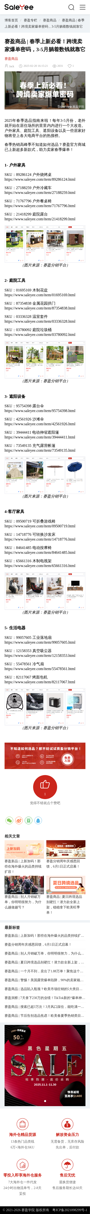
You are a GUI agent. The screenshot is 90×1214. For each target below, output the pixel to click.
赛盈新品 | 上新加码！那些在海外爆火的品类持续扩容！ (23, 866)
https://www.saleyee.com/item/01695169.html (40, 295)
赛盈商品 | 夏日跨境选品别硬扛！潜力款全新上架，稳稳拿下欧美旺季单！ (64, 904)
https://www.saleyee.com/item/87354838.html (40, 308)
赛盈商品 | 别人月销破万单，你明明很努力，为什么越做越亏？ (23, 902)
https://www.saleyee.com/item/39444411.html (40, 437)
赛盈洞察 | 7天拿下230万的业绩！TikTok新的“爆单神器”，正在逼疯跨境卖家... (45, 998)
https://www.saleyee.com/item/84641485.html (40, 552)
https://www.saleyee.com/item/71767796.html (40, 206)
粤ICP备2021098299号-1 (69, 1210)
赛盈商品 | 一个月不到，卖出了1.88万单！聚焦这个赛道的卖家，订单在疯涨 (45, 971)
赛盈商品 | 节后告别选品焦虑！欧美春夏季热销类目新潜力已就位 (45, 1015)
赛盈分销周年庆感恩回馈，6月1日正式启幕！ (63, 863)
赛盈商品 (49, 20)
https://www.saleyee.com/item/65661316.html (40, 566)
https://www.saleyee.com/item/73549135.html (40, 450)
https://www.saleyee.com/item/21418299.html (40, 219)
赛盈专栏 (30, 20)
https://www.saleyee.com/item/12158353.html (40, 655)
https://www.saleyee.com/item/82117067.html (40, 682)
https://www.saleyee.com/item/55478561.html (40, 669)
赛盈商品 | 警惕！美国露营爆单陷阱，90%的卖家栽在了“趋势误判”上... (45, 980)
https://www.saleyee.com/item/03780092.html (40, 335)
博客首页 (11, 20)
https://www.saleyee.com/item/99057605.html (40, 642)
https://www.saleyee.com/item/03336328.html (40, 321)
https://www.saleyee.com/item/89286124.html (40, 179)
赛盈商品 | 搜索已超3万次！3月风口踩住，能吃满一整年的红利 (45, 1007)
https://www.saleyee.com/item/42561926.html (40, 424)
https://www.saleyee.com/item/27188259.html (40, 193)
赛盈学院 (19, 7)
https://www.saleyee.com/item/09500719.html (40, 526)
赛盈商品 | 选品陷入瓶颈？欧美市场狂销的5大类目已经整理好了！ (45, 989)
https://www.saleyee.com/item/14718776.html (40, 539)
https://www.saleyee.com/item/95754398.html (40, 411)
